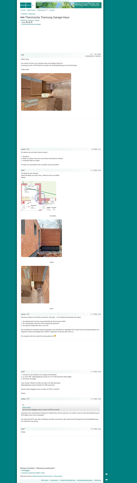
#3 (99, 314)
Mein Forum (31, 10)
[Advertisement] (61, 39)
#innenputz (31, 20)
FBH (69, 377)
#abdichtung (24, 20)
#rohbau (37, 20)
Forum (23, 10)
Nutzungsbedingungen (84, 480)
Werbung (97, 480)
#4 (99, 372)
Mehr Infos (40, 473)
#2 (99, 170)
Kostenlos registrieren (28, 473)
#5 (99, 399)
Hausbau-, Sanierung (28, 14)
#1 (99, 149)
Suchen (52, 10)
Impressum (54, 480)
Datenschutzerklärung (67, 480)
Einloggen (25, 470)
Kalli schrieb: (26, 407)
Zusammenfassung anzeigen (30, 24)
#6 (99, 429)
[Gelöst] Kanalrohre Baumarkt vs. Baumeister (47, 476)
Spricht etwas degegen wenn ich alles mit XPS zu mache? (41, 408)
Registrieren (41, 10)
